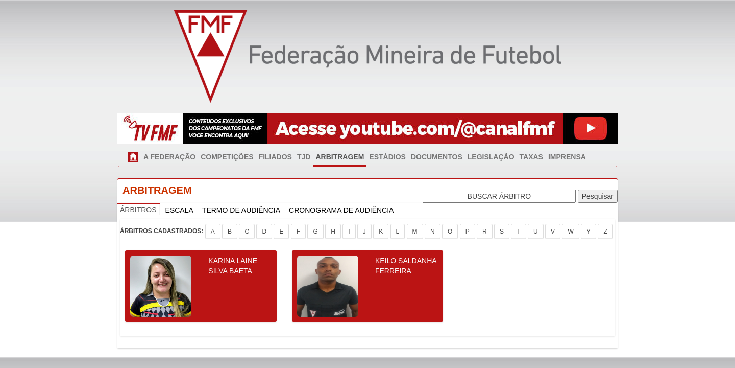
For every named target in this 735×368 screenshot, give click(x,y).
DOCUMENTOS (436, 157)
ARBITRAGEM (339, 157)
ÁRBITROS (138, 209)
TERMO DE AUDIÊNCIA (241, 210)
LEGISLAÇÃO (491, 157)
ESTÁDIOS (387, 157)
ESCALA (179, 210)
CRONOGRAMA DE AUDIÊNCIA (341, 210)
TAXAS (531, 157)
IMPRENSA (567, 157)
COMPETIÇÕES (227, 157)
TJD (303, 157)
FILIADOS (275, 157)
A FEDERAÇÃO (169, 157)
